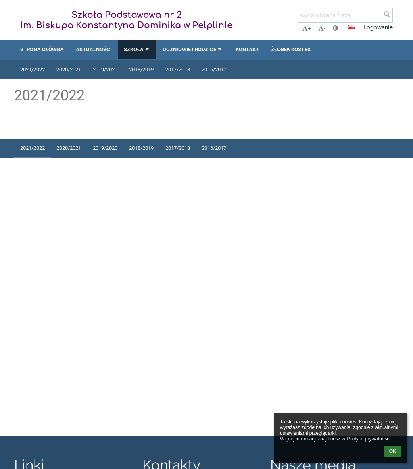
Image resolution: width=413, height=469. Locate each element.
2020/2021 (68, 69)
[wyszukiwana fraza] (345, 15)
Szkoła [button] (137, 49)
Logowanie (378, 27)
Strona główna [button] (42, 49)
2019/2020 (105, 69)
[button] (351, 27)
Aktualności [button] (94, 49)
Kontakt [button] (247, 49)
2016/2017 (214, 69)
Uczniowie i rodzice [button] (193, 49)
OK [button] (392, 451)
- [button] (321, 28)
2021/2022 (32, 69)
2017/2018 (177, 69)
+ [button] (306, 28)
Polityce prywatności (368, 439)
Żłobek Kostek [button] (291, 49)
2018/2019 (141, 69)
